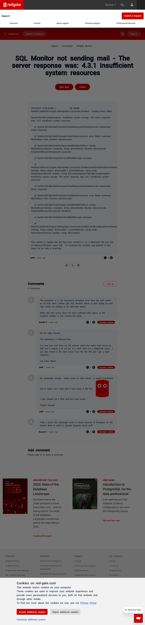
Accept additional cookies (32, 612)
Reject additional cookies (65, 612)
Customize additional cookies (31, 619)
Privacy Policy (88, 602)
